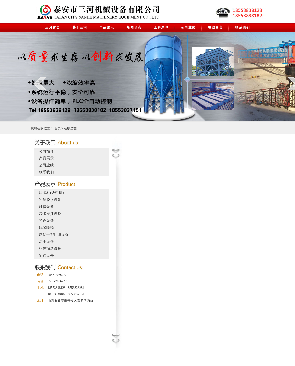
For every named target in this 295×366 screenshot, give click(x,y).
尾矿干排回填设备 (54, 234)
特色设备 (46, 221)
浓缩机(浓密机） (52, 193)
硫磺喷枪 (46, 227)
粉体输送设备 (50, 248)
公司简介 (46, 151)
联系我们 (242, 27)
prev (40, 83)
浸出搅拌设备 (50, 214)
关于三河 (79, 27)
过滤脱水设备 (50, 200)
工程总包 (161, 27)
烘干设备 (46, 241)
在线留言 (215, 27)
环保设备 (46, 207)
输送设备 (46, 255)
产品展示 (106, 27)
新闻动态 (134, 27)
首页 (57, 128)
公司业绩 (188, 27)
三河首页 (52, 27)
